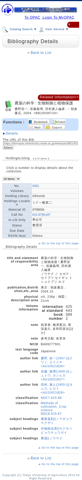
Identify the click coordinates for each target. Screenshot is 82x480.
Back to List (41, 53)
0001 (35, 186)
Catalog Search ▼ (19, 29)
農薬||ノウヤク (52, 438)
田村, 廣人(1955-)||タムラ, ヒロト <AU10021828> (57, 388)
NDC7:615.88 (51, 398)
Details (12, 133)
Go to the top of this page (60, 243)
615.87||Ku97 (41, 214)
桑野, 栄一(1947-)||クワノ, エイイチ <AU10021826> (57, 362)
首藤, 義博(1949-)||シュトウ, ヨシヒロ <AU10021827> (57, 375)
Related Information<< (59, 97)
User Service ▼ (53, 29)
